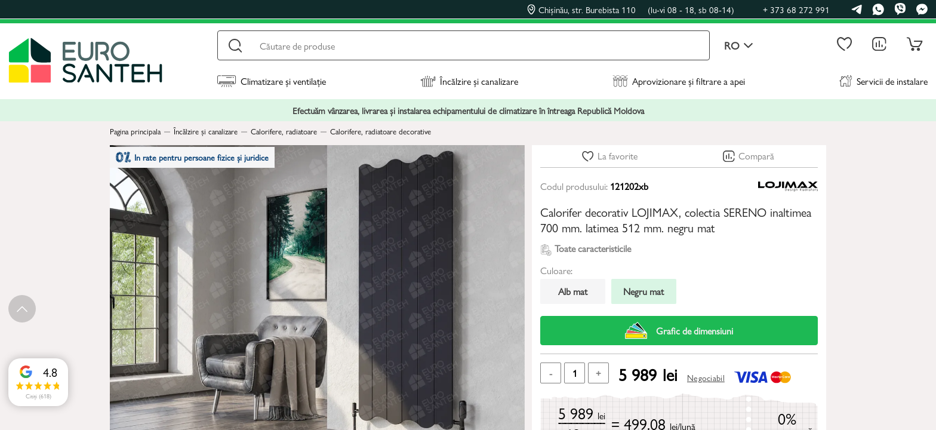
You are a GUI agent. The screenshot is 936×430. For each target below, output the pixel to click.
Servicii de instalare (883, 81)
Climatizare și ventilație (271, 81)
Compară (756, 155)
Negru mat (643, 291)
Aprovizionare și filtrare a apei (678, 81)
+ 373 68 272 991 (796, 9)
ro (738, 45)
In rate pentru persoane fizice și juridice (200, 161)
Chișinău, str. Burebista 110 (630, 9)
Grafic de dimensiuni (679, 330)
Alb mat (572, 291)
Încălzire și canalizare (469, 81)
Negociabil (706, 377)
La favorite (618, 155)
